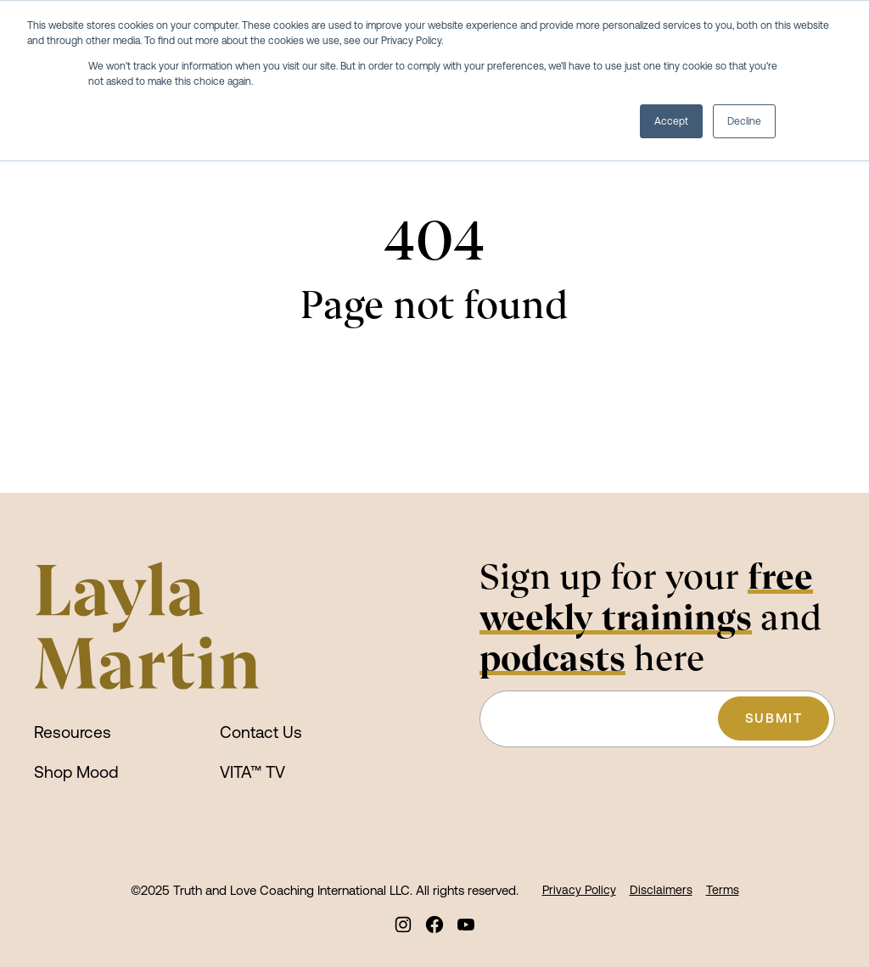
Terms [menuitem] (722, 890)
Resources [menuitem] (72, 732)
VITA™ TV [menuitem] (252, 772)
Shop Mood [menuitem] (76, 772)
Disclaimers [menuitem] (661, 890)
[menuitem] (403, 924)
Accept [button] (671, 121)
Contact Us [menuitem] (261, 732)
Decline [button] (744, 121)
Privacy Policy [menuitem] (579, 890)
